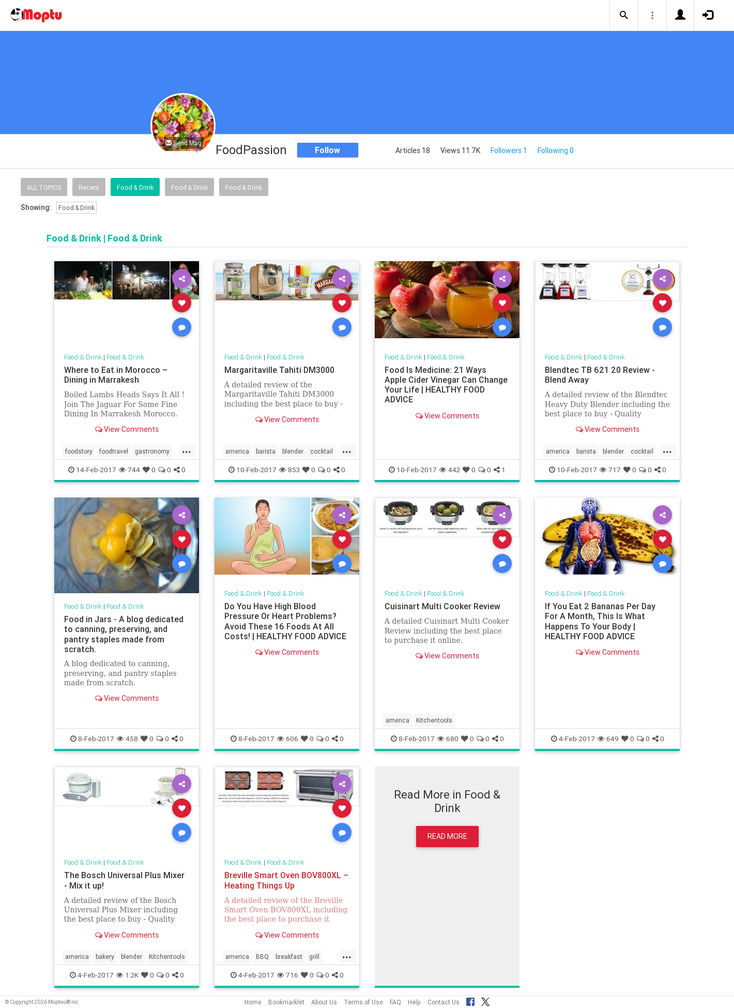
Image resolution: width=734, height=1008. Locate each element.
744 (129, 469)
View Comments (127, 429)
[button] (624, 15)
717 (610, 469)
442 (449, 469)
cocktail (321, 451)
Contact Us (443, 1002)
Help (414, 1002)
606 (287, 738)
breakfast (289, 956)
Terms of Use (363, 1002)
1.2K (127, 975)
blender (292, 451)
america (237, 451)
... (186, 450)
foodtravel (113, 451)
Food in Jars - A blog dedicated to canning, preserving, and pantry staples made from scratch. (124, 634)
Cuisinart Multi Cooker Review (442, 606)
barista (266, 451)
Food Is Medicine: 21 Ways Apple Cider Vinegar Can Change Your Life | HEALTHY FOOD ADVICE (446, 384)
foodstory (79, 451)
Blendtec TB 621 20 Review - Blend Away (600, 375)
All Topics (44, 187)
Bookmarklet (286, 1002)
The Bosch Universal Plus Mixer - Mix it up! (124, 880)
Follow (327, 150)
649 (608, 738)
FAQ (395, 1002)
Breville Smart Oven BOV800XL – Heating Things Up (286, 880)
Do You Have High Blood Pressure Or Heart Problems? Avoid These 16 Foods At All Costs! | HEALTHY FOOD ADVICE (285, 621)
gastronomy (152, 451)
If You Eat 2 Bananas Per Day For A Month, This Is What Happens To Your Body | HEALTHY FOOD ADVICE (600, 621)
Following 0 (556, 150)
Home (253, 1002)
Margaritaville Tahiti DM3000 (279, 370)
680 (447, 738)
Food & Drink (135, 187)
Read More (447, 836)
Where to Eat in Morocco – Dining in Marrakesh (115, 375)
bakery (105, 956)
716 (287, 975)
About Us (324, 1002)
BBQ (262, 956)
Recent (89, 187)
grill (314, 956)
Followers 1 (509, 150)
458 (127, 738)
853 (289, 469)
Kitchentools (434, 720)
